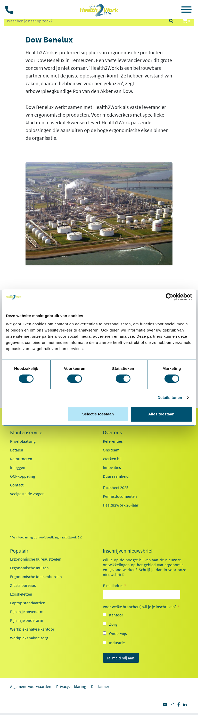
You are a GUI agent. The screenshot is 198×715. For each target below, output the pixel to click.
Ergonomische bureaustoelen (35, 559)
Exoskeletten (21, 594)
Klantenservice (26, 432)
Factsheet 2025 (115, 487)
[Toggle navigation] (186, 10)
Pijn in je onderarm (26, 620)
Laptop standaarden (27, 602)
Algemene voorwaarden (30, 686)
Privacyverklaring (71, 686)
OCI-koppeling (22, 476)
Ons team (111, 449)
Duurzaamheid (116, 476)
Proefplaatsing (23, 441)
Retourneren (21, 458)
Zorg (113, 624)
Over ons (112, 432)
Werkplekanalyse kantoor (32, 629)
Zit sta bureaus (23, 585)
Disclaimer (100, 686)
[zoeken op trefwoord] (84, 21)
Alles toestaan (161, 414)
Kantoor (116, 614)
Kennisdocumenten (120, 496)
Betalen (16, 449)
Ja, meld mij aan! (121, 657)
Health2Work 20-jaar (120, 505)
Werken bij (112, 458)
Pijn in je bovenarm (26, 611)
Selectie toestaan (98, 414)
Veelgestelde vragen (27, 493)
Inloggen (17, 467)
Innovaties (112, 467)
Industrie (117, 642)
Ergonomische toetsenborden (36, 576)
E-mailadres (114, 585)
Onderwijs (118, 633)
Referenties (113, 441)
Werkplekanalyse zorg (29, 637)
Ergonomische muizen (29, 567)
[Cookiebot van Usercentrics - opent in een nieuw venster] (169, 297)
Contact (16, 484)
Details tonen (170, 397)
